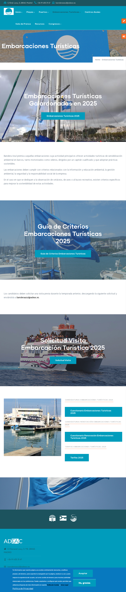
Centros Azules (92, 12)
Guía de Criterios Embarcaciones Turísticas (63, 253)
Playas (30, 12)
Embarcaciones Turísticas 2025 (63, 116)
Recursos (39, 24)
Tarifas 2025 (76, 457)
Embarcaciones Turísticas (67, 12)
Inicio (19, 12)
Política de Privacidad (23, 589)
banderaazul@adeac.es (28, 297)
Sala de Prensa (23, 24)
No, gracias (84, 583)
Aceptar (83, 573)
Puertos (43, 12)
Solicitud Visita (63, 360)
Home (97, 60)
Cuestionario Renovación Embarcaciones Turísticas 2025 (91, 436)
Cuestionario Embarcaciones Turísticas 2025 (90, 411)
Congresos (55, 24)
